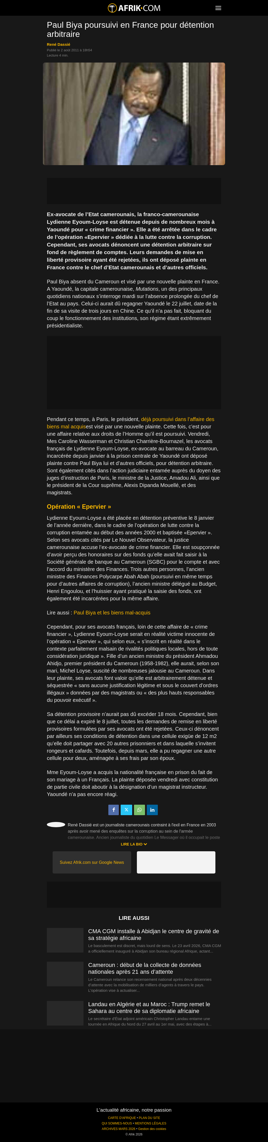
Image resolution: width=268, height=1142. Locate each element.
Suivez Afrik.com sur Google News (92, 862)
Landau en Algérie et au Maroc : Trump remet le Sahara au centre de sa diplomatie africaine (149, 1007)
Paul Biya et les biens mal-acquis (112, 612)
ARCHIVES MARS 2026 (118, 1129)
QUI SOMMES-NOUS (117, 1123)
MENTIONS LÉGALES (150, 1123)
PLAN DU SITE (149, 1118)
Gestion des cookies (152, 1129)
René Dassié (58, 44)
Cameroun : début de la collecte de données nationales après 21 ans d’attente (144, 968)
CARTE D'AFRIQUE (122, 1118)
